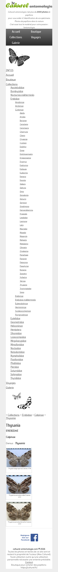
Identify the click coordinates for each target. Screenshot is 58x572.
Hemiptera (16, 329)
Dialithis (23, 147)
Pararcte (23, 259)
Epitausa (23, 169)
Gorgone (23, 203)
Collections (16, 37)
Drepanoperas (25, 158)
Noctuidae (16, 348)
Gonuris (23, 199)
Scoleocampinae (23, 311)
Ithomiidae (16, 333)
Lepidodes (24, 218)
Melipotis (23, 240)
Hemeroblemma (26, 210)
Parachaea (24, 255)
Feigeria (23, 176)
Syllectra (23, 277)
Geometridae (17, 322)
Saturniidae (16, 370)
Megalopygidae (18, 340)
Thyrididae (16, 378)
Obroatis (23, 247)
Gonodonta (24, 195)
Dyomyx (23, 162)
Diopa (22, 150)
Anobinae (19, 102)
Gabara (23, 184)
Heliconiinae (17, 326)
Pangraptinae (21, 314)
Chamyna (24, 132)
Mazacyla (23, 236)
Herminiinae (20, 307)
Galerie (16, 43)
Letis (22, 225)
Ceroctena (24, 124)
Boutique (36, 31)
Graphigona (24, 206)
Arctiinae (19, 106)
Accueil (16, 31)
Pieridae (15, 367)
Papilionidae (17, 359)
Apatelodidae (17, 87)
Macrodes (23, 229)
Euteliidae (15, 318)
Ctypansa (23, 139)
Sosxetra (23, 274)
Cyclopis (23, 143)
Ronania (23, 270)
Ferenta (23, 180)
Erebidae (15, 98)
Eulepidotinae (21, 303)
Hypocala (23, 214)
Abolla (22, 113)
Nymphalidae (17, 355)
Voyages (36, 37)
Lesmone (23, 221)
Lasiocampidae (18, 337)
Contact (29, 562)
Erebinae (19, 296)
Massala (23, 232)
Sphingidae (16, 374)
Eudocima (24, 173)
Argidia (22, 117)
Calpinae (19, 109)
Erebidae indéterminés (25, 300)
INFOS (9, 70)
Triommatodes (25, 288)
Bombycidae (17, 91)
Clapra (22, 135)
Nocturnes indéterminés (22, 95)
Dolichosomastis (26, 154)
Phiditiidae (16, 363)
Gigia (22, 191)
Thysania (23, 285)
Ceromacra (24, 128)
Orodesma (24, 251)
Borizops (23, 120)
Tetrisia (23, 281)
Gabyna (23, 188)
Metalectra (24, 244)
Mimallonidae (17, 344)
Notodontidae (18, 352)
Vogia (22, 292)
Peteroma (24, 262)
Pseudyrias (24, 266)
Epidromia (24, 165)
